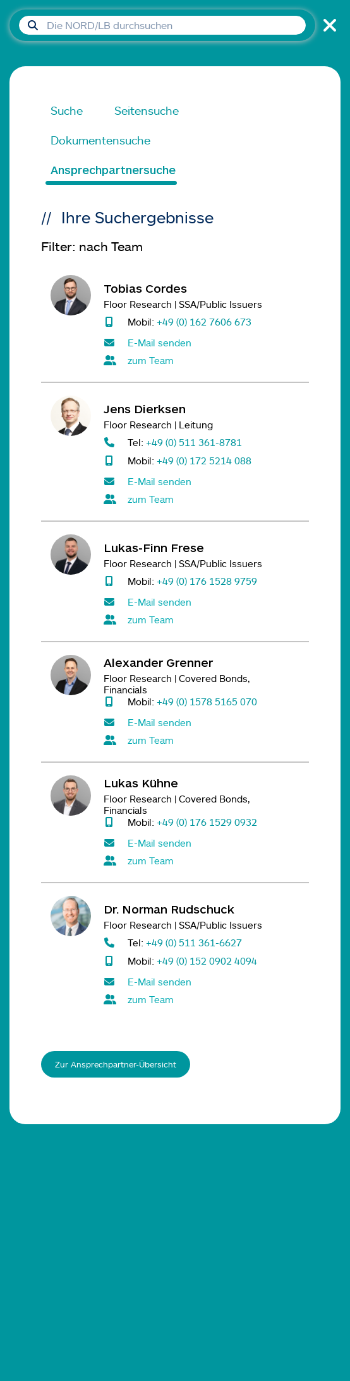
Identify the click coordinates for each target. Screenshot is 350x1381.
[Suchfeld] (162, 25)
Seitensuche (146, 110)
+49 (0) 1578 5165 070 (207, 701)
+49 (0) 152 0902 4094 (207, 961)
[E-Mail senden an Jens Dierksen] (201, 481)
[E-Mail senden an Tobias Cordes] (201, 342)
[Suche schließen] (327, 25)
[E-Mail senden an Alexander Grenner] (201, 722)
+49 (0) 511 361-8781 (194, 442)
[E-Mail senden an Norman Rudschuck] (201, 981)
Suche (67, 110)
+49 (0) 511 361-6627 (194, 942)
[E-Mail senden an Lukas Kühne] (201, 843)
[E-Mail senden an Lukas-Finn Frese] (201, 602)
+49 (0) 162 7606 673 (204, 321)
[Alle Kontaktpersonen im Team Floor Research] (201, 360)
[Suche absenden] (33, 25)
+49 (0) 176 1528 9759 (207, 581)
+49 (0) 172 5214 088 (204, 460)
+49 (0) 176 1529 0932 (207, 822)
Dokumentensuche (100, 140)
